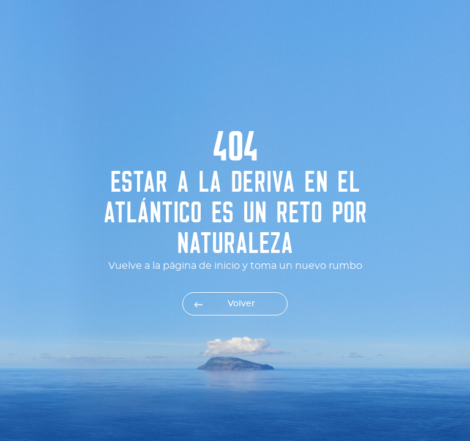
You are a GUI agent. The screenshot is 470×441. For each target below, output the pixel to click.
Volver (241, 304)
